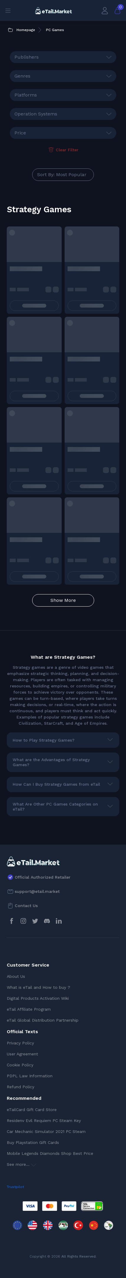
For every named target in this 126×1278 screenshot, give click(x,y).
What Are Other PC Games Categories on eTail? (55, 806)
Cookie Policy (20, 1064)
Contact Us (26, 905)
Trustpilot (15, 1187)
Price (20, 133)
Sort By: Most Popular (61, 174)
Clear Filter (63, 149)
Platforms (25, 95)
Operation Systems (35, 114)
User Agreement (22, 1054)
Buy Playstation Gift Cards (33, 1142)
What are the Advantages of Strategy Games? (51, 762)
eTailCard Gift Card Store (32, 1109)
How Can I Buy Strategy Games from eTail (56, 784)
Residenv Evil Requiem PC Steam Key (44, 1120)
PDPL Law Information (30, 1075)
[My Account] (104, 10)
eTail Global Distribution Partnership (42, 1020)
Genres (22, 76)
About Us (16, 976)
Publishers (26, 57)
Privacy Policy (20, 1043)
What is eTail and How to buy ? (38, 987)
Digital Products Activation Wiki (38, 998)
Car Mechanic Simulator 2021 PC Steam (46, 1131)
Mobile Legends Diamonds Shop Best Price (50, 1153)
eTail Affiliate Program (29, 1009)
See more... (21, 1164)
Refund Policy (20, 1086)
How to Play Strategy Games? (43, 740)
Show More (63, 600)
